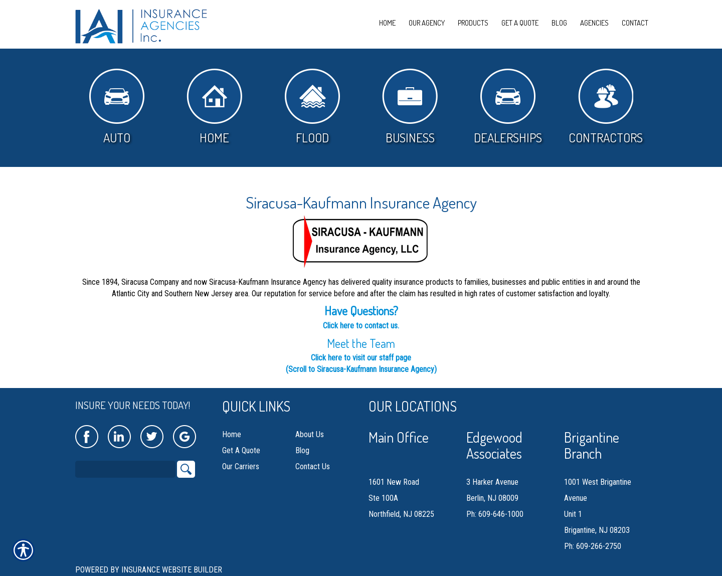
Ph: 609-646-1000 (494, 514)
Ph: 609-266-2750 (592, 546)
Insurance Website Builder (171, 569)
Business (410, 107)
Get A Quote (241, 450)
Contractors (606, 107)
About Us (309, 434)
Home (214, 107)
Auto (116, 107)
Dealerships (508, 107)
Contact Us (312, 466)
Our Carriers (240, 466)
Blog (302, 450)
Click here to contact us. (361, 325)
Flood (312, 107)
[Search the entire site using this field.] (125, 469)
